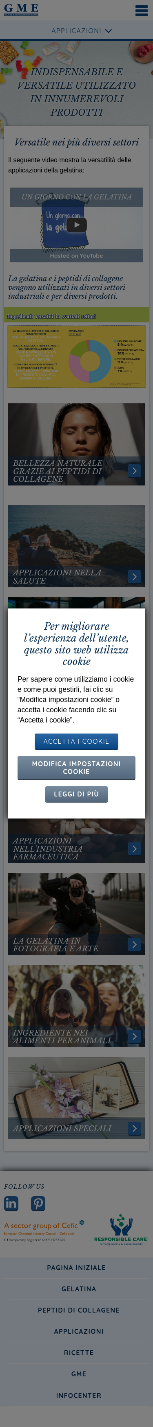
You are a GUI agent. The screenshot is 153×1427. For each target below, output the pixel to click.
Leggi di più (76, 794)
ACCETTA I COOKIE (76, 741)
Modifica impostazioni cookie (76, 768)
